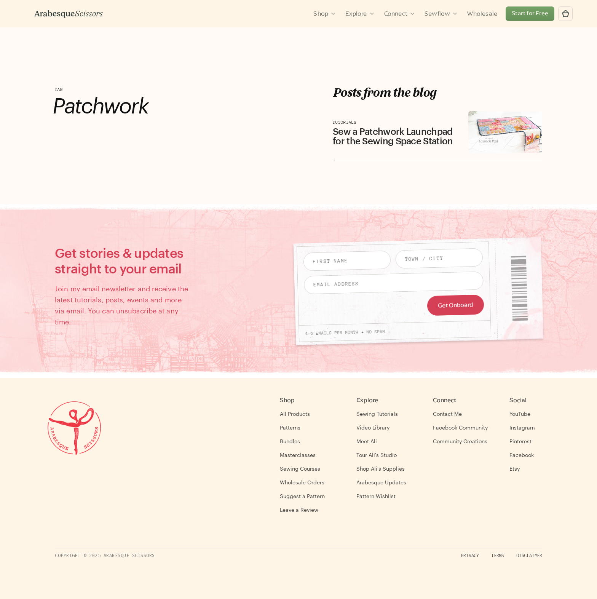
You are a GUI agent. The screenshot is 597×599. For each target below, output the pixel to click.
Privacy (470, 556)
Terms (497, 556)
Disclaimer (529, 556)
